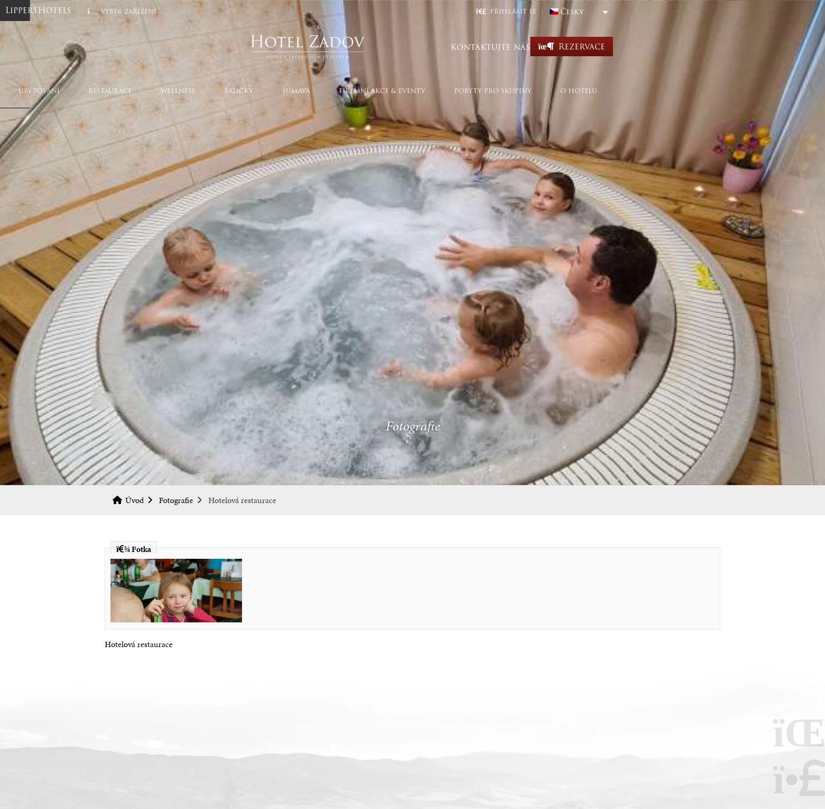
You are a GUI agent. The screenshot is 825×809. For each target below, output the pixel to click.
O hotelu (683, 91)
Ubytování (143, 91)
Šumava (401, 91)
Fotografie (176, 500)
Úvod (412, 46)
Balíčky (343, 91)
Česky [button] (676, 11)
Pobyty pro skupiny (597, 91)
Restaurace (214, 91)
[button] (610, 11)
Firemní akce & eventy (487, 91)
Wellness (282, 91)
